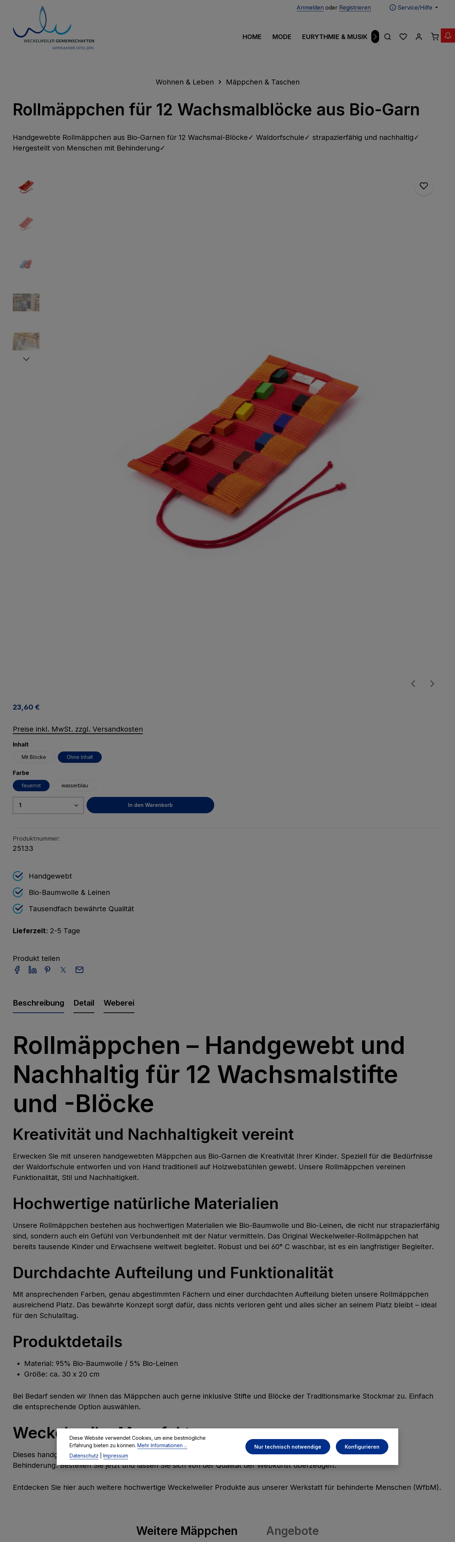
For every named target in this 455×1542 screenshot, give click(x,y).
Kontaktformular (36, 1446)
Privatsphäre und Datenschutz (151, 1372)
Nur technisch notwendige (292, 1456)
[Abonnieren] (360, 1289)
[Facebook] (218, 1475)
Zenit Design (149, 1520)
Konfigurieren (363, 1456)
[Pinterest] (228, 1475)
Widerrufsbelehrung (155, 1416)
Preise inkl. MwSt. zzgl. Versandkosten (337, 195)
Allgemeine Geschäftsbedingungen (160, 1396)
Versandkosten (390, 1520)
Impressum (143, 1353)
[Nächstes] (375, 36)
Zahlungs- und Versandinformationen (272, 1358)
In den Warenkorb (393, 271)
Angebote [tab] (292, 1004)
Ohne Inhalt (339, 223)
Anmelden (310, 7)
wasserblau (333, 251)
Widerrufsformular (153, 1430)
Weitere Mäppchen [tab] (187, 1004)
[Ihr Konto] (419, 36)
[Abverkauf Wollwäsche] (441, 42)
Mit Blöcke (293, 223)
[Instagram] (238, 1475)
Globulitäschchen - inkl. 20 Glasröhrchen (225, 1151)
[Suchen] (388, 36)
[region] (135, 308)
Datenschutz (84, 1464)
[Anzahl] (307, 271)
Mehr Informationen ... (138, 1454)
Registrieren (355, 7)
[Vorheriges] (18, 1138)
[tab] (38, 475)
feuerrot (290, 251)
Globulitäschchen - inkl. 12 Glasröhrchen (48, 1151)
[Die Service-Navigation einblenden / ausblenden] (413, 7)
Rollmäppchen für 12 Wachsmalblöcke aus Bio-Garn (404, 1156)
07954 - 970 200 (42, 1380)
